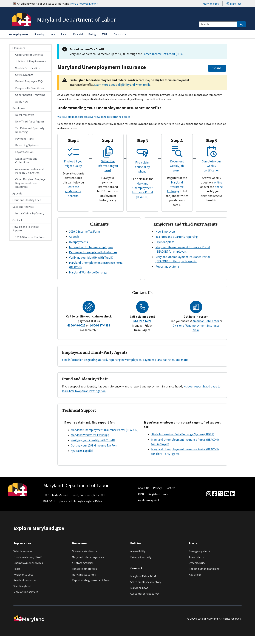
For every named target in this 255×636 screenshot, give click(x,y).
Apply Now (21, 101)
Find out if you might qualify (73, 161)
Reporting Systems (27, 145)
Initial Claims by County (29, 213)
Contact (17, 220)
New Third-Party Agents (29, 121)
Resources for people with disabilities (93, 252)
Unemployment (18, 34)
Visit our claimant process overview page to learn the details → (95, 116)
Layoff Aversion (24, 152)
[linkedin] (232, 493)
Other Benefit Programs (30, 95)
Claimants (18, 48)
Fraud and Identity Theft (26, 200)
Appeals (17, 193)
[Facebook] (214, 493)
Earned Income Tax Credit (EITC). (163, 54)
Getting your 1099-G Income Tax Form (94, 445)
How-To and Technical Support (25, 228)
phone (219, 187)
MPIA (141, 494)
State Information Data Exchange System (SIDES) (182, 434)
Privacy (157, 488)
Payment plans (164, 242)
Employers (19, 108)
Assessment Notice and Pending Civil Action (29, 170)
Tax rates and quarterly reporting (176, 237)
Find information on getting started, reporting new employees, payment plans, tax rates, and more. (125, 360)
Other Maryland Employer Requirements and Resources (31, 182)
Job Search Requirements (30, 61)
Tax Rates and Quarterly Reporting (29, 130)
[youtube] (226, 493)
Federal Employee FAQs (29, 81)
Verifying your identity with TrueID (91, 257)
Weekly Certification (27, 68)
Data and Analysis (23, 206)
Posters (170, 488)
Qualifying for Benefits (29, 54)
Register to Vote (158, 494)
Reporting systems (167, 267)
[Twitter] (220, 493)
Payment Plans (24, 138)
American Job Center (205, 321)
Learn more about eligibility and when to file (122, 85)
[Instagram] (208, 493)
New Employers (24, 114)
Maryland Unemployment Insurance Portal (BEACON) (104, 430)
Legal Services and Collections (26, 160)
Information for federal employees (91, 247)
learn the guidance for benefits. (73, 191)
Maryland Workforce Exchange (175, 186)
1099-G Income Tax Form (30, 237)
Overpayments (24, 75)
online (218, 182)
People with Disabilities (29, 88)
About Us (143, 488)
